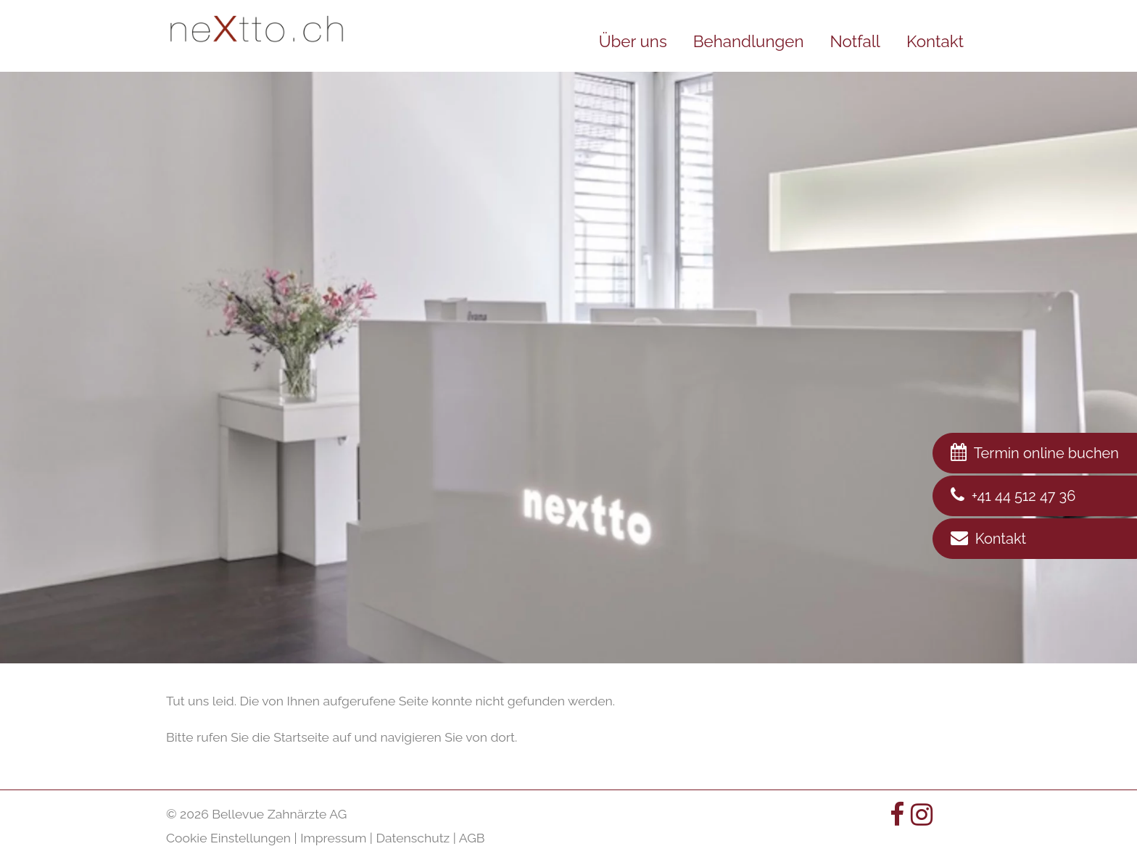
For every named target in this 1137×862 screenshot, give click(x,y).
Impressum (333, 837)
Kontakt (935, 41)
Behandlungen (748, 41)
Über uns (633, 41)
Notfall (855, 41)
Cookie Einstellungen (228, 837)
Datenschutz (413, 837)
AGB (472, 837)
